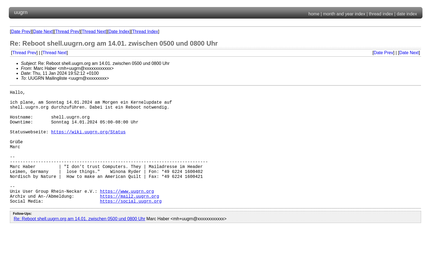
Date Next (43, 31)
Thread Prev (67, 31)
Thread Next (94, 31)
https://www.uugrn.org (127, 214)
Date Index (118, 31)
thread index (381, 14)
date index (407, 14)
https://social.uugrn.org (131, 226)
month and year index (344, 14)
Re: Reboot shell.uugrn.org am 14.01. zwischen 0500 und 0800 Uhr (79, 244)
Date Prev (21, 31)
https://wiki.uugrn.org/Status (88, 142)
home (313, 14)
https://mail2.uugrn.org (129, 220)
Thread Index (145, 31)
